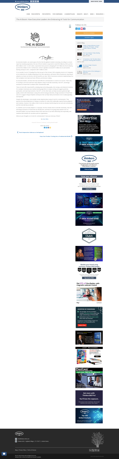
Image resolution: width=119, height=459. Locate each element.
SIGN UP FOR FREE (94, 1)
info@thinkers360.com (24, 1)
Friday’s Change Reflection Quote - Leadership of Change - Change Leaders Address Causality (91, 47)
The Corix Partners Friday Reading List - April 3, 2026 (91, 53)
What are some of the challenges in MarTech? (91, 71)
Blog (16, 450)
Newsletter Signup (89, 37)
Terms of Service (31, 450)
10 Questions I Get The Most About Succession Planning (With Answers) (92, 59)
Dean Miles (45, 119)
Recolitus (102, 456)
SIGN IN (100, 1)
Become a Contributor (89, 33)
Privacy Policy (22, 450)
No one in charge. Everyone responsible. (90, 65)
